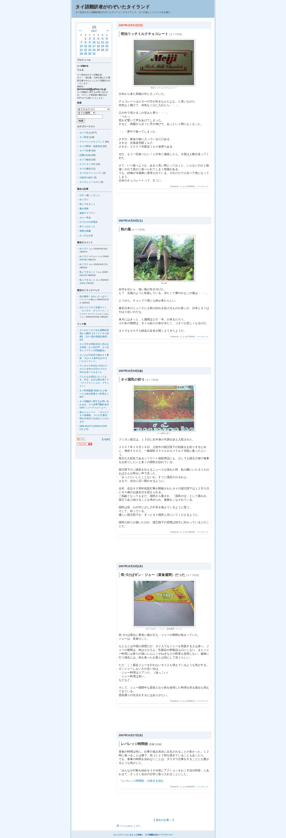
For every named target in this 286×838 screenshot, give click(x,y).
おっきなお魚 (86, 235)
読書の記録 (85, 155)
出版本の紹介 (86, 177)
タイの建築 (85, 168)
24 (94, 49)
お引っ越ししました (90, 195)
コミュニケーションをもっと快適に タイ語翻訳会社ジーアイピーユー (143, 835)
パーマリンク (202, 186)
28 (81, 53)
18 (98, 46)
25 (98, 49)
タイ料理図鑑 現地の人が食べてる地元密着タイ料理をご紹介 (94, 393)
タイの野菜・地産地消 (91, 146)
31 (94, 53)
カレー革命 (85, 217)
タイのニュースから (90, 182)
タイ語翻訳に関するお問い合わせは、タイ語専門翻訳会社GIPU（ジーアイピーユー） (94, 404)
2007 (94, 30)
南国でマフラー (87, 213)
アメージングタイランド (92, 141)
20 (106, 46)
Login (106, 439)
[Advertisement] (164, 206)
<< (80, 30)
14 (81, 46)
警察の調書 (85, 231)
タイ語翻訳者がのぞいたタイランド (112, 6)
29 (85, 53)
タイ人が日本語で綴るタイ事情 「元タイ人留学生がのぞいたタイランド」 (94, 358)
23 (89, 49)
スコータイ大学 (87, 164)
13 (106, 42)
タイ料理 (84, 137)
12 (102, 42)
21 (81, 49)
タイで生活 (85, 132)
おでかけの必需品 (89, 222)
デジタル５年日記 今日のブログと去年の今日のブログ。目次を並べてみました (94, 368)
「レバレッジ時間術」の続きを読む (141, 780)
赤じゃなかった (87, 226)
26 (102, 49)
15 (85, 46)
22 (85, 49)
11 (98, 42)
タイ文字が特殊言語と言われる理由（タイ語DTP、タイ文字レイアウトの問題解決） (94, 347)
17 (94, 46)
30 (89, 53)
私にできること (87, 204)
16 (89, 46)
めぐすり (84, 199)
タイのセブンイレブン (91, 173)
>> (107, 30)
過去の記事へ (164, 819)
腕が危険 (84, 208)
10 (94, 42)
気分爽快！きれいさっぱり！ (94, 296)
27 (106, 49)
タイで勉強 (85, 159)
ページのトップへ (129, 825)
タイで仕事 (85, 150)
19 (102, 46)
